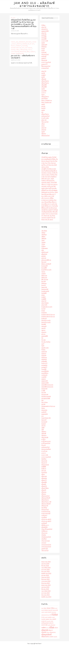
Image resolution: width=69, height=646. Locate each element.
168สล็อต (44, 235)
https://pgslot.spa (46, 102)
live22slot (44, 313)
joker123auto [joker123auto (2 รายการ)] (54, 612)
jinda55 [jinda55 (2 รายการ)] (42, 612)
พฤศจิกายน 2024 (46, 597)
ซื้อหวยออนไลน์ (45, 66)
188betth (43, 238)
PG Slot (13, 18)
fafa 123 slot (44, 279)
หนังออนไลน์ (45, 54)
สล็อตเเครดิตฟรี (46, 504)
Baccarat (28, 42)
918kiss (43, 25)
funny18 (43, 285)
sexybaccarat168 (16, 47)
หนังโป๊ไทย (44, 98)
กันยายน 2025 (45, 577)
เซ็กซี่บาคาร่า (45, 525)
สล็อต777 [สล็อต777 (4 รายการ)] (50, 630)
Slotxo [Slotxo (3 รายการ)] (51, 619)
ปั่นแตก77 (44, 463)
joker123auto (45, 303)
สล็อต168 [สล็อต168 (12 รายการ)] (44, 630)
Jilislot (14, 44)
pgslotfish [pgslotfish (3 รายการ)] (50, 617)
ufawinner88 (44, 437)
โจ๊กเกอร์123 (44, 122)
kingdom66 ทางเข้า (46, 307)
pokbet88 (44, 361)
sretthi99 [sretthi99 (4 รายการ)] (54, 619)
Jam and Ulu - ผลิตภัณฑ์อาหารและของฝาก (34, 4)
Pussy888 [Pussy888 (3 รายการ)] (43, 619)
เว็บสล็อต (44, 539)
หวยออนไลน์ (45, 68)
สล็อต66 (43, 79)
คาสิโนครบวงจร (46, 441)
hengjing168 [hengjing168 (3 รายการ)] (55, 610)
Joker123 (19, 44)
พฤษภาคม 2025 (46, 585)
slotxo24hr (44, 410)
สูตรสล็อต (44, 508)
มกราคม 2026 (45, 569)
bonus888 (44, 268)
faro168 (43, 281)
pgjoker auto (45, 348)
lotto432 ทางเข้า (46, 320)
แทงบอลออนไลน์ (46, 545)
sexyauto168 (44, 394)
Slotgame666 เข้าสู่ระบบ (48, 406)
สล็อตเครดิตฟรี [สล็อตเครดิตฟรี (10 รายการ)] (46, 634)
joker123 (43, 27)
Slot (23, 47)
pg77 (42, 344)
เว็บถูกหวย (44, 533)
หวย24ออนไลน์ (45, 511)
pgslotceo (44, 357)
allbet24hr (44, 254)
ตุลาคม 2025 (45, 575)
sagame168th (45, 31)
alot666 (43, 256)
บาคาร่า (30, 49)
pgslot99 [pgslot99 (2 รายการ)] (46, 617)
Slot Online (28, 47)
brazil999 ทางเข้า (46, 270)
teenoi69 (43, 420)
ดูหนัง (43, 50)
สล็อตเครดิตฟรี (45, 498)
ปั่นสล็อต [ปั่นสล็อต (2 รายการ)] (49, 625)
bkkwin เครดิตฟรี (46, 264)
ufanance (43, 435)
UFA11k (43, 426)
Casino (34, 42)
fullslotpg (43, 47)
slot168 (43, 404)
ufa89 (42, 428)
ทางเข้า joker (45, 118)
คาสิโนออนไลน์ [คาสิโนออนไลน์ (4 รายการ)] (45, 623)
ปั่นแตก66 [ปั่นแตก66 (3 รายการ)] (53, 625)
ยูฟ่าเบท (43, 471)
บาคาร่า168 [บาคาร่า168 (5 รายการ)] (44, 625)
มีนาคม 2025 (45, 589)
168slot (43, 233)
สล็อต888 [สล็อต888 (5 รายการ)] (43, 632)
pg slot (43, 106)
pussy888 (43, 37)
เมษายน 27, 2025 (15, 30)
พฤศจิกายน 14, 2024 (15, 60)
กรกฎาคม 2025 (45, 581)
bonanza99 (44, 266)
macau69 (43, 326)
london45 (44, 318)
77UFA (43, 244)
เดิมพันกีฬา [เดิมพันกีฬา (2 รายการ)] (55, 636)
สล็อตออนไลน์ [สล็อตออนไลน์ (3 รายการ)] (53, 632)
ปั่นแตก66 (44, 60)
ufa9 (42, 430)
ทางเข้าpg (44, 451)
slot (42, 112)
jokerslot (43, 130)
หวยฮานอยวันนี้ (45, 513)
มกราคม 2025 (45, 593)
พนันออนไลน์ (23, 51)
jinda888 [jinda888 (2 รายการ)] (46, 612)
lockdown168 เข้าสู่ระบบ (48, 315)
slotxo (43, 95)
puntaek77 (44, 367)
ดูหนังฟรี (43, 35)
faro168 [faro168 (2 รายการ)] (42, 610)
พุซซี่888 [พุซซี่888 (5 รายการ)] (43, 627)
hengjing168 (44, 289)
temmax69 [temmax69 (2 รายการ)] (48, 621)
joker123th (44, 305)
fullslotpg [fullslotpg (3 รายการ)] (46, 610)
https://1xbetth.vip (46, 100)
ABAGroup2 (22, 42)
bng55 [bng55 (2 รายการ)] (56, 608)
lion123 (43, 309)
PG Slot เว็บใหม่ (45, 342)
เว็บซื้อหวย (44, 531)
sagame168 (44, 381)
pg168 (43, 73)
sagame (43, 379)
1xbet (42, 240)
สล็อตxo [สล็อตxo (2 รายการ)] (48, 632)
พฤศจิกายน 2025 (46, 573)
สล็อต (28, 51)
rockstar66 (44, 375)
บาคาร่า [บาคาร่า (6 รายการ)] (51, 623)
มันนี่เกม (43, 469)
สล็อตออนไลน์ (45, 135)
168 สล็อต (44, 231)
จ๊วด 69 (43, 445)
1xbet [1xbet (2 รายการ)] (42, 608)
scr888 (43, 391)
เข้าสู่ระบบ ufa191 (46, 519)
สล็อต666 (44, 478)
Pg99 (42, 346)
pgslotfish (44, 359)
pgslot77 (43, 58)
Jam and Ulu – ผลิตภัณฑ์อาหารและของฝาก (23, 57)
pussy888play (45, 371)
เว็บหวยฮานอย (45, 541)
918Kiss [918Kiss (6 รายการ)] (53, 608)
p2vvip (43, 334)
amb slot (43, 258)
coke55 (43, 274)
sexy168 (43, 393)
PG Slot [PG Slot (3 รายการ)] (42, 617)
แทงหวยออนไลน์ (46, 547)
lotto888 (43, 324)
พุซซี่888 (43, 467)
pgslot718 (44, 352)
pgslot (43, 43)
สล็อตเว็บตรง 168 (46, 502)
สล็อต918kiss (45, 488)
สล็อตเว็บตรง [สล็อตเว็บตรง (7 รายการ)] (45, 636)
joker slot (43, 120)
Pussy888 (25, 46)
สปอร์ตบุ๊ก (44, 472)
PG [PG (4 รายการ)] (50, 615)
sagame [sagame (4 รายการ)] (47, 619)
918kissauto (44, 248)
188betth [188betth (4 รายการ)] (48, 608)
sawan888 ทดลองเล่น (47, 385)
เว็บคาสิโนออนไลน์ (46, 529)
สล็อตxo (43, 134)
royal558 (43, 377)
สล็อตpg (43, 492)
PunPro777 (19, 46)
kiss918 (43, 108)
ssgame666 (44, 414)
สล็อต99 (43, 490)
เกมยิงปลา (32, 51)
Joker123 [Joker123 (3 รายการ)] (49, 612)
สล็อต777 (44, 480)
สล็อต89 (43, 484)
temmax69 (44, 422)
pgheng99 (44, 45)
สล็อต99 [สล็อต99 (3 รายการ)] (56, 627)
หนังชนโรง (44, 29)
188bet (43, 237)
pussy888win (44, 373)
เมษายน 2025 (45, 587)
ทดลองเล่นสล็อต (46, 449)
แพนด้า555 (44, 549)
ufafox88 (43, 433)
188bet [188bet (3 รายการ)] (44, 608)
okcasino (43, 332)
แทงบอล (43, 543)
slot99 (43, 77)
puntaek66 (44, 365)
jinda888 (43, 299)
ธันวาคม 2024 (45, 595)
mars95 (43, 328)
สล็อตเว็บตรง (45, 81)
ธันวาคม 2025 (45, 571)
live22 (43, 49)
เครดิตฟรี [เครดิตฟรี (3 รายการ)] (51, 636)
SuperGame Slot (46, 418)
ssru (42, 416)
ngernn (24, 44)
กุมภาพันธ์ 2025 (46, 591)
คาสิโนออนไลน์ (23, 49)
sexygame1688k (45, 398)
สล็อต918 (44, 486)
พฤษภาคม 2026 (46, 562)
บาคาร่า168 (44, 41)
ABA (17, 42)
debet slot (44, 276)
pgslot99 (43, 355)
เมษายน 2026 (45, 564)
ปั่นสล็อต (43, 459)
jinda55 (43, 75)
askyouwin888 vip (46, 260)
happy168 (44, 287)
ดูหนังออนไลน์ (45, 116)
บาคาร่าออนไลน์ (15, 51)
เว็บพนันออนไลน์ (20, 53)
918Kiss (13, 42)
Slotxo (13, 49)
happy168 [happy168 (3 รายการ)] (50, 610)
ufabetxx (43, 432)
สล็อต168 (44, 476)
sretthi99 (43, 412)
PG (28, 44)
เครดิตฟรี (44, 523)
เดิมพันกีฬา (44, 527)
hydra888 (43, 293)
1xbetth (43, 242)
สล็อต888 (44, 85)
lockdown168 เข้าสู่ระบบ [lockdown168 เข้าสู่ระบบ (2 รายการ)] (45, 614)
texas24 (43, 424)
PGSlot (13, 46)
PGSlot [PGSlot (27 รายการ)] (55, 614)
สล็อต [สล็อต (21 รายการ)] (51, 627)
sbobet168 (44, 389)
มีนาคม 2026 (45, 566)
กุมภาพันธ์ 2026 (46, 568)
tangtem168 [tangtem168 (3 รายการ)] (43, 621)
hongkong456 (45, 291)
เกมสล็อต (44, 517)
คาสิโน (17, 49)
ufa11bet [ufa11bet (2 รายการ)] (51, 621)
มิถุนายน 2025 (45, 583)
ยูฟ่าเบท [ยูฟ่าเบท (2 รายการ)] (47, 627)
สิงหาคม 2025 (45, 579)
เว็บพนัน (13, 53)
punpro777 (44, 64)
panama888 (44, 336)
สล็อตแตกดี (44, 506)
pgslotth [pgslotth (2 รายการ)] (53, 617)
